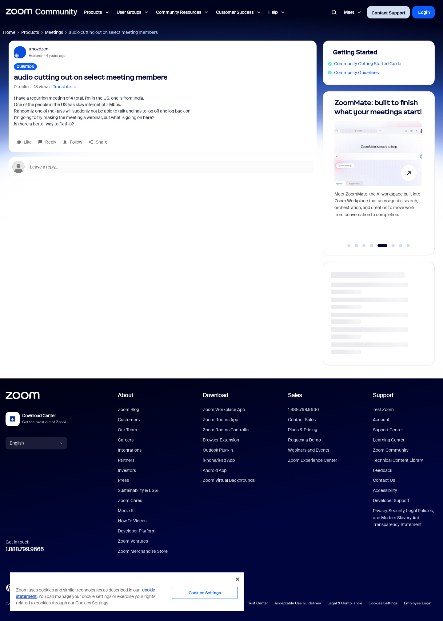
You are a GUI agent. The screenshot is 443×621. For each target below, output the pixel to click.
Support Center (388, 430)
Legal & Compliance (344, 603)
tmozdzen (38, 49)
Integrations (130, 450)
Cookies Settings (383, 603)
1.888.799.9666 (25, 549)
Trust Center (257, 603)
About (125, 395)
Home (9, 32)
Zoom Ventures (133, 541)
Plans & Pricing (302, 430)
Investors (127, 470)
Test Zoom (383, 409)
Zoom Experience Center (312, 460)
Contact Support (388, 12)
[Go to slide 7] (401, 245)
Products (30, 32)
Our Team (127, 430)
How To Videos (132, 521)
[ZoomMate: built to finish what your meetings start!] (378, 170)
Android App (214, 470)
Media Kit (127, 510)
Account (381, 419)
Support (383, 395)
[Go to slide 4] (371, 245)
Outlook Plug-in (218, 450)
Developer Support (391, 500)
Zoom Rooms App (220, 419)
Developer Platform (137, 531)
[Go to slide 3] (364, 245)
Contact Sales (302, 419)
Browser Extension (221, 440)
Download (215, 395)
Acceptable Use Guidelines (297, 603)
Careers (126, 440)
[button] (65, 87)
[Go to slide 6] (393, 245)
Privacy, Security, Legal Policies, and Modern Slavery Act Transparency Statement (403, 517)
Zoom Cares (130, 500)
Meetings (54, 32)
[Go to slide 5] (382, 245)
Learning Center (389, 440)
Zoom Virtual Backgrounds (229, 480)
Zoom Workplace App (224, 409)
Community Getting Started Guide (367, 63)
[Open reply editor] (163, 167)
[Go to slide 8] (408, 245)
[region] (127, 591)
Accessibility (385, 490)
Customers (129, 419)
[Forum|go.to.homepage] (42, 12)
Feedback (382, 470)
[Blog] (10, 587)
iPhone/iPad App (219, 460)
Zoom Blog (128, 409)
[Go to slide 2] (356, 245)
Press (123, 480)
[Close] (237, 579)
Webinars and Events (308, 450)
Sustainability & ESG (138, 490)
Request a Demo (304, 440)
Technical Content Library (398, 460)
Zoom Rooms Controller (226, 430)
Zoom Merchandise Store (143, 551)
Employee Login (417, 603)
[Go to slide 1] (349, 245)
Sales (295, 395)
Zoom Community (391, 450)
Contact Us (384, 480)
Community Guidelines (356, 72)
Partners (126, 460)
